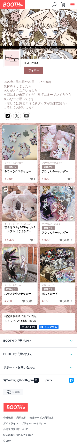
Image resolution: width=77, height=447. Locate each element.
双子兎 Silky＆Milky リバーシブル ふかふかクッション (19, 229)
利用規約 (21, 417)
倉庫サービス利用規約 (42, 417)
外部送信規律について (15, 429)
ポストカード (50, 293)
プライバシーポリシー (33, 423)
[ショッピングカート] (63, 4)
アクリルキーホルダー (55, 171)
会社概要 (8, 417)
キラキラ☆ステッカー (17, 171)
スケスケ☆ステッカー (17, 293)
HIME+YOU (31, 63)
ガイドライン (10, 423)
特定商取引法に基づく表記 (18, 435)
